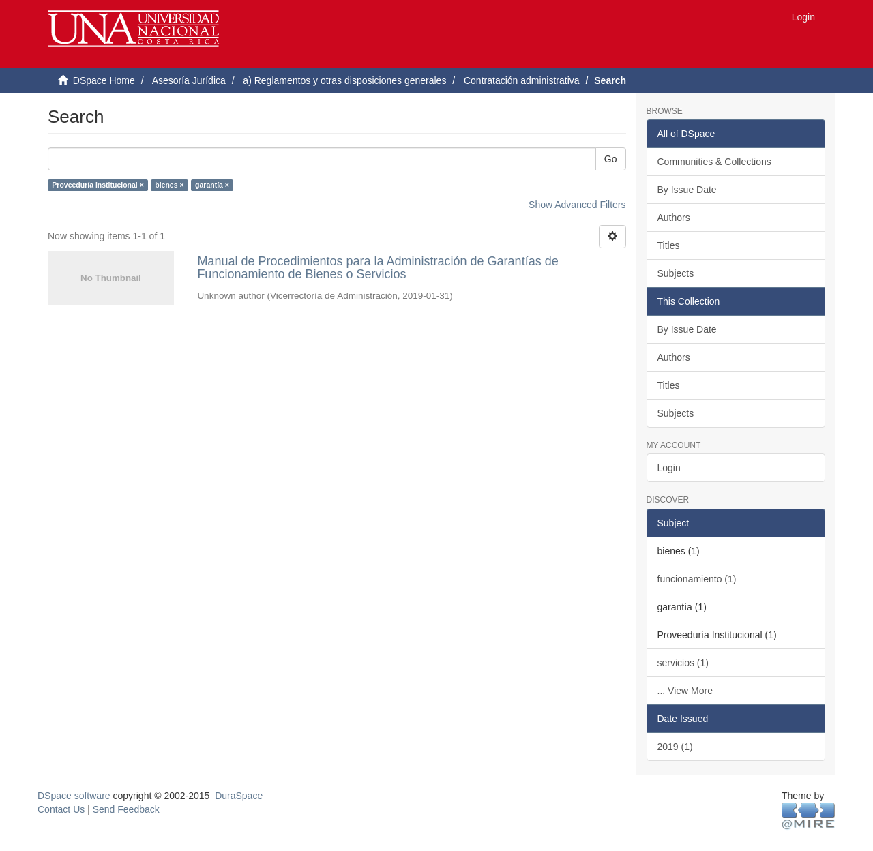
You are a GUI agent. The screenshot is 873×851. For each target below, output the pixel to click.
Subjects (675, 273)
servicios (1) (683, 662)
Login (669, 467)
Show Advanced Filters (577, 204)
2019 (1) (675, 746)
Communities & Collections (714, 161)
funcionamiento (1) (697, 578)
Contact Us (61, 809)
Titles (668, 245)
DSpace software (74, 795)
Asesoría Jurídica (189, 80)
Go (610, 158)
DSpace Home (104, 80)
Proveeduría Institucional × (98, 185)
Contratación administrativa (522, 80)
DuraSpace (239, 795)
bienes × (169, 185)
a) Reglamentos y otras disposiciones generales (344, 80)
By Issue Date (687, 189)
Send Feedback (126, 809)
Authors (673, 217)
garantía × (212, 185)
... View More (685, 690)
